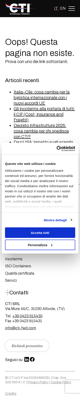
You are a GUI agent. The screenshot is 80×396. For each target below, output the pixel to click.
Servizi (11, 280)
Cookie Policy (61, 382)
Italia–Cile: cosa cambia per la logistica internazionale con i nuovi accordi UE (42, 97)
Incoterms (13, 259)
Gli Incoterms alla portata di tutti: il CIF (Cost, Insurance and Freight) (44, 114)
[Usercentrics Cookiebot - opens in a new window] (57, 148)
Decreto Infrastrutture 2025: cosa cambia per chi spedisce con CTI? (41, 131)
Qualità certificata (19, 273)
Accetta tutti (40, 233)
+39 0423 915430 (27, 316)
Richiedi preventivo (27, 345)
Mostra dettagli (55, 220)
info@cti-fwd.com (20, 328)
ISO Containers (18, 266)
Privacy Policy (38, 382)
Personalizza (40, 245)
